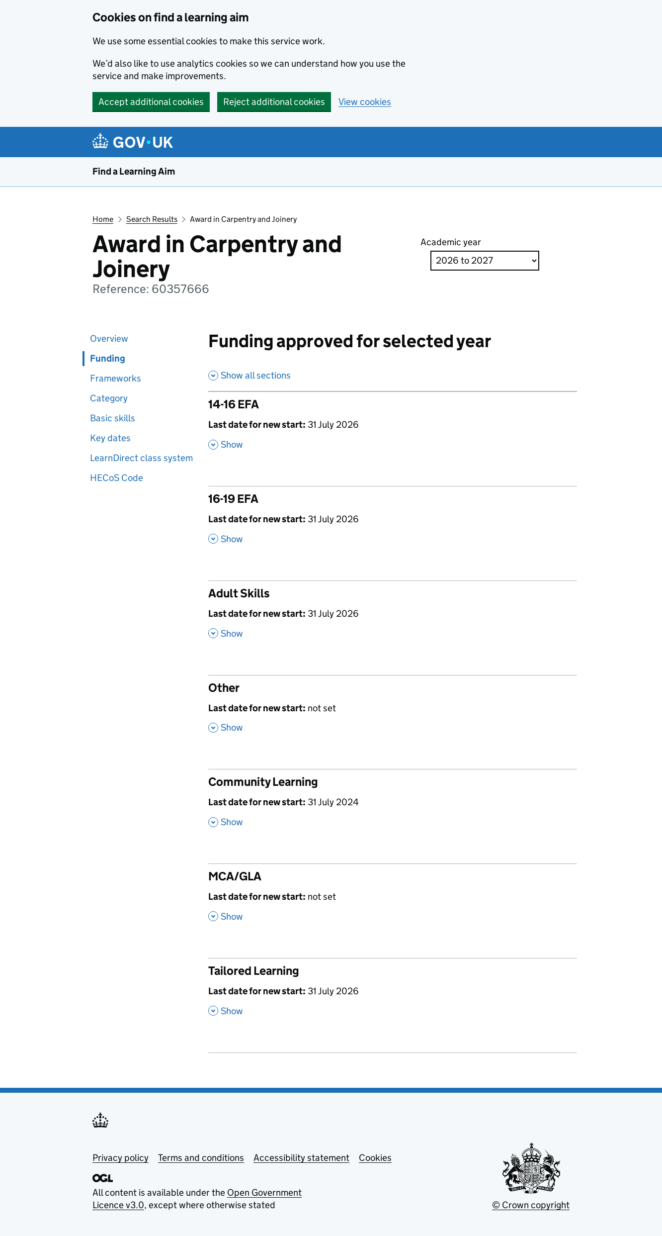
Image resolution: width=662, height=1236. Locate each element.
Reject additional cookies (274, 101)
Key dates (110, 438)
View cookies (364, 101)
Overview (109, 338)
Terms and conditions (201, 1157)
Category (109, 398)
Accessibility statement (301, 1157)
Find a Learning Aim (133, 171)
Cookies (375, 1157)
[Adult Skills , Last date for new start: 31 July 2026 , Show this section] (393, 618)
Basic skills (112, 418)
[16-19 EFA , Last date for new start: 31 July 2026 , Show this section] (393, 524)
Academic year (450, 242)
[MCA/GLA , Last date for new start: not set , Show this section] (393, 901)
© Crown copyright (531, 1205)
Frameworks (115, 378)
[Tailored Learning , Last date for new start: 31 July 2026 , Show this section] (393, 996)
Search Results (151, 219)
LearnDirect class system (141, 458)
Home (102, 219)
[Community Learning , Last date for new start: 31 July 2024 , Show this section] (393, 807)
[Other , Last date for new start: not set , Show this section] (393, 713)
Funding (107, 358)
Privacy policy (120, 1157)
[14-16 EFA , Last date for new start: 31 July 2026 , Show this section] (393, 429)
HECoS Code (116, 477)
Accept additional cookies (151, 101)
